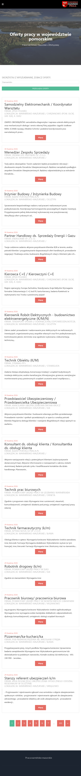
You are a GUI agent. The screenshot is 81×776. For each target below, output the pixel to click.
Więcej (40, 137)
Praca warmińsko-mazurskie (34, 45)
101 (60, 723)
